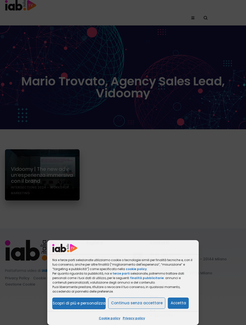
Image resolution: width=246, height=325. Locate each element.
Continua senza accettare (137, 303)
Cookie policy (109, 318)
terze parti (121, 273)
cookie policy (136, 269)
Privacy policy (134, 318)
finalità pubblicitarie (147, 278)
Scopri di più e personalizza (79, 303)
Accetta (178, 303)
